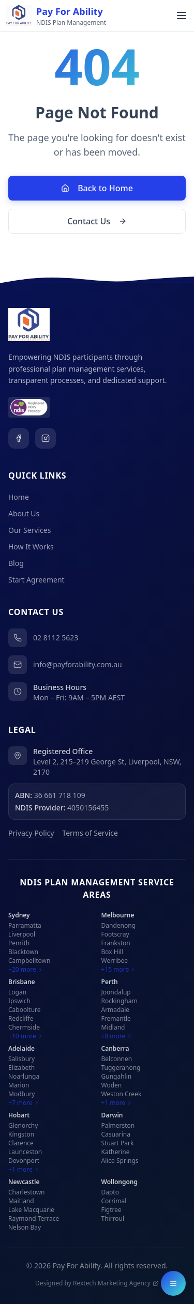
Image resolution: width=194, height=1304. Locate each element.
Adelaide (21, 1048)
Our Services (29, 530)
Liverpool (21, 934)
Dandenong (118, 925)
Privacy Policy (31, 833)
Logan (17, 992)
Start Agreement (36, 580)
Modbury (21, 1094)
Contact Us (97, 221)
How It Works (31, 546)
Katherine (115, 1152)
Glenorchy (23, 1125)
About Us (23, 513)
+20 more (25, 969)
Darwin (112, 1115)
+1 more (117, 1103)
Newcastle (24, 1181)
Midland (113, 1027)
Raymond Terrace (33, 1218)
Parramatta (24, 925)
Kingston (21, 1134)
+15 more (119, 969)
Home (18, 497)
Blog (16, 563)
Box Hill (112, 952)
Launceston (25, 1152)
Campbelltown (29, 960)
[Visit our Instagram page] (45, 438)
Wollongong (119, 1181)
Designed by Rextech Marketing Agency (97, 1283)
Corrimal (114, 1201)
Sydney (19, 915)
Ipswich (19, 1001)
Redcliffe (21, 1018)
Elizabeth (21, 1067)
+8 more (117, 1036)
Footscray (115, 934)
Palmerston (118, 1125)
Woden (111, 1085)
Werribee (114, 960)
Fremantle (116, 1018)
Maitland (21, 1201)
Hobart (18, 1115)
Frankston (115, 943)
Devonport (23, 1160)
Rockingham (119, 1001)
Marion (18, 1085)
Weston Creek (121, 1094)
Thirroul (113, 1218)
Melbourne (118, 915)
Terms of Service (90, 833)
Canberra (115, 1048)
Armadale (115, 1010)
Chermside (24, 1027)
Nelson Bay (24, 1227)
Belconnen (116, 1059)
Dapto (110, 1192)
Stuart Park (117, 1143)
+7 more (24, 1103)
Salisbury (21, 1059)
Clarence (21, 1143)
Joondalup (116, 992)
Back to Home (97, 188)
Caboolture (24, 1010)
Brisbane (21, 981)
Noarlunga (23, 1076)
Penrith (18, 943)
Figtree (111, 1210)
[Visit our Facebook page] (18, 438)
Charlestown (26, 1192)
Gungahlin (116, 1076)
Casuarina (115, 1134)
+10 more (25, 1036)
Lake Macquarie (31, 1210)
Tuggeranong (121, 1067)
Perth (109, 981)
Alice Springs (120, 1160)
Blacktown (23, 952)
